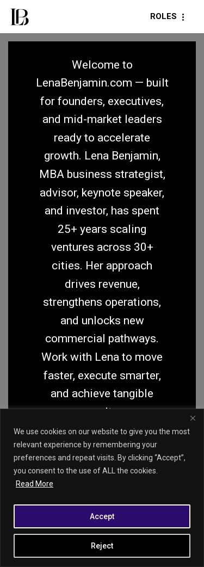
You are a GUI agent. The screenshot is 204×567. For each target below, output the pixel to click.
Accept (102, 516)
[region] (102, 488)
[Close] (192, 417)
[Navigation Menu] (169, 16)
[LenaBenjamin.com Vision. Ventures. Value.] (19, 17)
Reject (102, 545)
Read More (34, 483)
